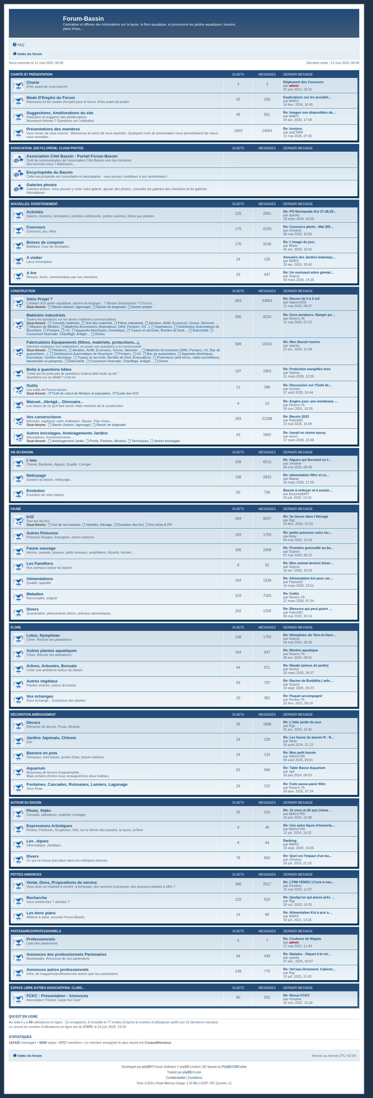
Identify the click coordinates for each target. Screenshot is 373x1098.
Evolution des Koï (129, 524)
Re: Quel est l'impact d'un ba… (307, 856)
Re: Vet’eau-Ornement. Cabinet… (309, 969)
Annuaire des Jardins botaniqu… (309, 257)
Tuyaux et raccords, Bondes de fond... (157, 330)
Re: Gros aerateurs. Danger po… (309, 315)
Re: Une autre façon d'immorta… (309, 825)
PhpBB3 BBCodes (234, 1066)
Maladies (35, 594)
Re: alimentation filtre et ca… (306, 475)
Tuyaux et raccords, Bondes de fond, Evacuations (112, 357)
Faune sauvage (40, 548)
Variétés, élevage (97, 524)
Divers (98, 334)
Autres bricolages (165, 441)
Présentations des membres (53, 129)
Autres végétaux (42, 681)
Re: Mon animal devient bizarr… (308, 563)
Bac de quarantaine (159, 354)
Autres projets (140, 307)
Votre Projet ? (39, 299)
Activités (34, 212)
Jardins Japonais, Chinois (51, 737)
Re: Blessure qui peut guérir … (307, 609)
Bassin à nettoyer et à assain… (308, 490)
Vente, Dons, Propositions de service (61, 882)
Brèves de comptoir (45, 242)
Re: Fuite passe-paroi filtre (304, 784)
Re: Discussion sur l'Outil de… (307, 385)
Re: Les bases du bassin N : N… (308, 737)
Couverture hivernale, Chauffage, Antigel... (119, 361)
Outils (32, 385)
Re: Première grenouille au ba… (308, 548)
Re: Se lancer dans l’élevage (305, 516)
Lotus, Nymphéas (43, 635)
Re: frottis (291, 593)
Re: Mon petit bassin (299, 752)
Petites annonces (26, 874)
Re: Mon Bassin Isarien (301, 342)
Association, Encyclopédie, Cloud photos (47, 148)
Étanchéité (198, 330)
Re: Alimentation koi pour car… (308, 578)
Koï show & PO (158, 524)
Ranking (289, 840)
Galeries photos (41, 184)
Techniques (138, 441)
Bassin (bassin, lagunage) (69, 307)
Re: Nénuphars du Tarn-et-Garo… (309, 635)
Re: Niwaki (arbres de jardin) (306, 665)
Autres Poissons (42, 533)
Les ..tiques (37, 841)
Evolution (35, 490)
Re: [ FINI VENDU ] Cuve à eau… (309, 882)
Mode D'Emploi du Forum (50, 97)
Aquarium (35, 768)
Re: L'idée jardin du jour (302, 722)
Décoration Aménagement (33, 714)
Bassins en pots (41, 753)
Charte (32, 82)
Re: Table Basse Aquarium (304, 768)
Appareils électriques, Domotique (98, 330)
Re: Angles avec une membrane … (310, 401)
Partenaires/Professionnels (36, 931)
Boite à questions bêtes (48, 369)
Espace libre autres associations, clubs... (48, 988)
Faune (16, 509)
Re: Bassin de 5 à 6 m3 (301, 298)
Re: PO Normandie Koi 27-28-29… (310, 211)
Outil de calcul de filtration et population (79, 393)
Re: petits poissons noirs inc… (307, 532)
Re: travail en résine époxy (304, 432)
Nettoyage (36, 475)
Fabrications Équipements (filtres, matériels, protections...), (83, 342)
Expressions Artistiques (49, 826)
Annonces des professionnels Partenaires (66, 954)
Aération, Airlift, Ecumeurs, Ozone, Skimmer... (181, 323)
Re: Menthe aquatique (300, 650)
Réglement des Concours (303, 82)
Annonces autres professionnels (57, 969)
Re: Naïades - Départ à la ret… (307, 954)
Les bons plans (41, 913)
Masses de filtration (42, 326)
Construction (23, 291)
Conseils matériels (64, 323)
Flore (16, 627)
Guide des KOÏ (125, 393)
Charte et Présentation (31, 74)
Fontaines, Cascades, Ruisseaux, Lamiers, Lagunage (76, 784)
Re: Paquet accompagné (302, 696)
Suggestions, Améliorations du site (59, 113)
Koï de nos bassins (64, 524)
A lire (31, 273)
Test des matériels (96, 323)
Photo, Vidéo (38, 810)
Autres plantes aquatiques (51, 650)
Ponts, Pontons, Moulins (106, 441)
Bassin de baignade (109, 307)
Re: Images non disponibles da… (309, 112)
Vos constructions (43, 417)
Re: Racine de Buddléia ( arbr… (308, 680)
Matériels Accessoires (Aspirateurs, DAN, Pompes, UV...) (105, 326)
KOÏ (29, 517)
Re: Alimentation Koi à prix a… (307, 912)
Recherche (36, 897)
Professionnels (40, 939)
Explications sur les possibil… (307, 97)
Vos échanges (39, 696)
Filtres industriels (128, 323)
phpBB (146, 1066)
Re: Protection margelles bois (306, 369)
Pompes (51, 330)
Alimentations (39, 578)
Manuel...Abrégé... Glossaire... (55, 401)
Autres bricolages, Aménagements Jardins (67, 433)
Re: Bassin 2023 (296, 416)
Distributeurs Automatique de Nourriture (81, 354)
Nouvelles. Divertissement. (34, 204)
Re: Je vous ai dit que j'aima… (307, 810)
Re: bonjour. (293, 128)
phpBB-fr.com (192, 1072)
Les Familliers (39, 563)
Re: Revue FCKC (296, 995)
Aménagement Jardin (66, 441)
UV (65, 330)
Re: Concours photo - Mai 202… (308, 226)
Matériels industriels (45, 315)
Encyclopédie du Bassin (49, 172)
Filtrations (57, 350)
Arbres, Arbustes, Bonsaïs (51, 666)
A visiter (34, 257)
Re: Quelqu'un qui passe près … (309, 897)
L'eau (31, 460)
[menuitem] (18, 44)
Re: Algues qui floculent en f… (307, 460)
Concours (35, 227)
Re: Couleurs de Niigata (302, 938)
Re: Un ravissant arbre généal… (308, 272)
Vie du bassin (22, 452)
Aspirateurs (161, 326)
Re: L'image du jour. (299, 242)
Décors (33, 722)
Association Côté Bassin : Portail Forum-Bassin (72, 156)
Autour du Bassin (26, 802)
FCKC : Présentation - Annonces (57, 996)
